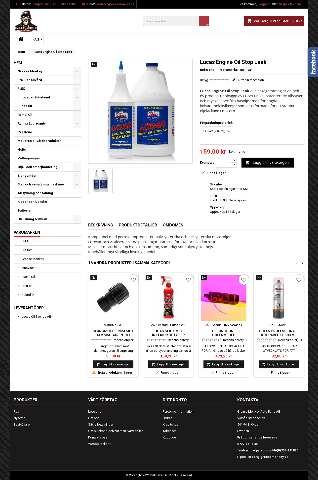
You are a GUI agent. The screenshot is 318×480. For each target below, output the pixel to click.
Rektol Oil (25, 115)
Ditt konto (175, 399)
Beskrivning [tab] (100, 225)
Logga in (264, 4)
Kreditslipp (170, 424)
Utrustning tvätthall (32, 219)
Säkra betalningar (100, 424)
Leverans (94, 411)
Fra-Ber (26, 250)
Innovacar (28, 268)
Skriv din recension (250, 80)
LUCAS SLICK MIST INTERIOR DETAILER (168, 333)
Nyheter (19, 418)
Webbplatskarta (99, 444)
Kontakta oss (97, 437)
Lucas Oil (25, 106)
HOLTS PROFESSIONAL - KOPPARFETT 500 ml (279, 333)
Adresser (169, 431)
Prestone (25, 132)
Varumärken (27, 232)
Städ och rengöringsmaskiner (41, 184)
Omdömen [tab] (173, 225)
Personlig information (178, 411)
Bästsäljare (22, 424)
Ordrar (167, 418)
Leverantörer (29, 307)
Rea (16, 411)
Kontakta (247, 399)
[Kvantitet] (223, 163)
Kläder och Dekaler (33, 202)
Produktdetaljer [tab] (138, 225)
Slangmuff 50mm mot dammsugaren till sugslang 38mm (113, 335)
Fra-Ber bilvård (30, 80)
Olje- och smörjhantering (37, 167)
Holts (22, 149)
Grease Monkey (30, 71)
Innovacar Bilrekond (34, 97)
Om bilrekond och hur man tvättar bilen (115, 431)
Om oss (93, 418)
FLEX (21, 88)
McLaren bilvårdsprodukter (39, 141)
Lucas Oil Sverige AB (36, 316)
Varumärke (229, 70)
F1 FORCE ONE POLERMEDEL (224, 333)
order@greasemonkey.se (115, 4)
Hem (18, 62)
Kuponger (170, 437)
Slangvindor (27, 175)
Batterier (25, 210)
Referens (207, 70)
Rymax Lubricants (32, 123)
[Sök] (176, 21)
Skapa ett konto (290, 4)
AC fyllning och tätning (35, 193)
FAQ (36, 39)
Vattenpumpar (29, 158)
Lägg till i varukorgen (267, 162)
